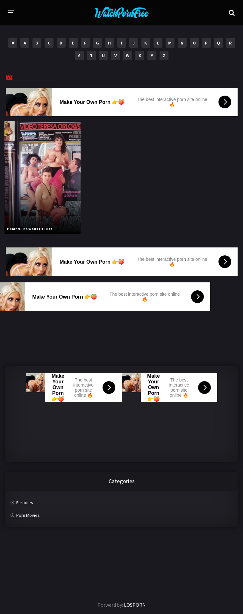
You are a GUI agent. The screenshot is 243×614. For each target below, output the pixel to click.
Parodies (24, 502)
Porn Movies (28, 515)
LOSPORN (135, 605)
